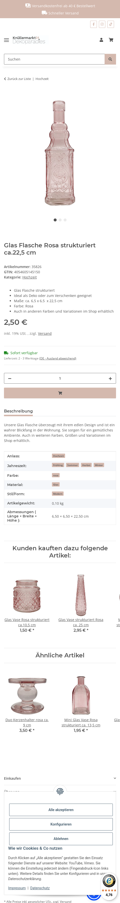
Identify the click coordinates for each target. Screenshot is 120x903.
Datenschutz (40, 888)
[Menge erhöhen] (110, 378)
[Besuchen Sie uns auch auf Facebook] (93, 24)
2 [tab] (60, 219)
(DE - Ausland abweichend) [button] (57, 358)
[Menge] (60, 378)
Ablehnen (61, 839)
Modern (57, 493)
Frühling (58, 465)
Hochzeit (29, 277)
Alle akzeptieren (61, 810)
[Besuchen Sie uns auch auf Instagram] (102, 24)
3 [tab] (65, 219)
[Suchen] (54, 59)
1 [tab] (55, 219)
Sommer (72, 465)
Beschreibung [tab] (18, 411)
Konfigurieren (61, 824)
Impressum (17, 888)
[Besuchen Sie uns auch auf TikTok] (110, 24)
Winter (99, 465)
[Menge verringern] (9, 378)
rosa (55, 475)
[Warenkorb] (111, 40)
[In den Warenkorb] (8, 94)
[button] (101, 40)
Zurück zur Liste (19, 78)
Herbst (86, 465)
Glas (55, 484)
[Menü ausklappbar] (8, 40)
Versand (45, 333)
